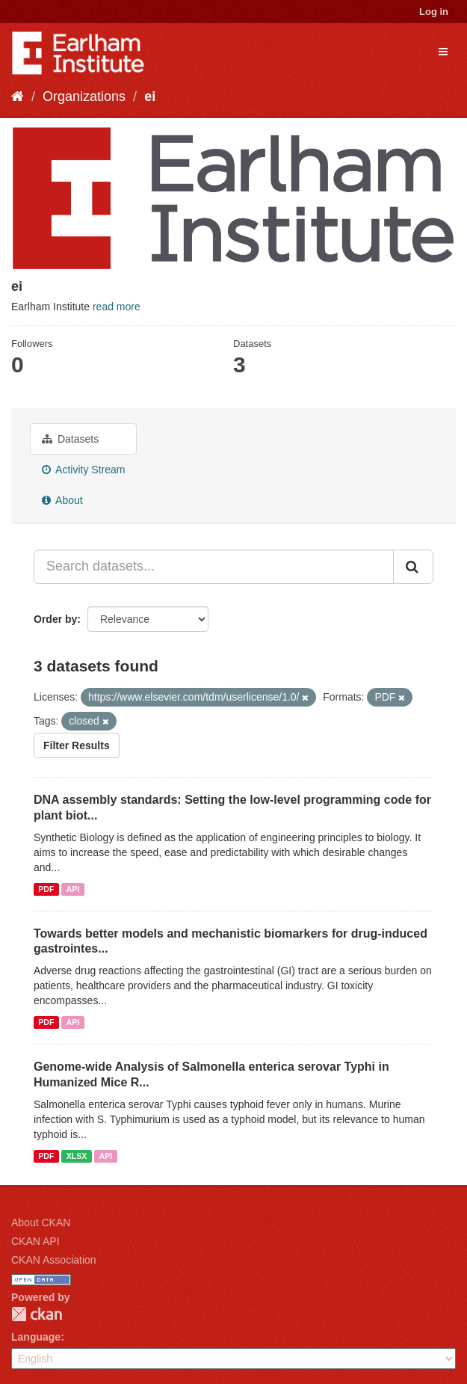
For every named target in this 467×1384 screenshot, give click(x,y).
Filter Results (76, 745)
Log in (433, 11)
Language (36, 1337)
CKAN (36, 1314)
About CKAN (40, 1222)
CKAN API (35, 1241)
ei (149, 96)
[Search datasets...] (214, 567)
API (73, 889)
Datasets (70, 439)
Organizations (84, 96)
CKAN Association (53, 1260)
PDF (46, 889)
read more (116, 307)
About (62, 500)
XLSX (77, 1155)
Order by (55, 619)
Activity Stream (83, 470)
